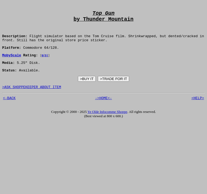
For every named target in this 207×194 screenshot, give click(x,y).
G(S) (45, 63)
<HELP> (197, 108)
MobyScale (11, 62)
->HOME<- (103, 108)
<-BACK (9, 108)
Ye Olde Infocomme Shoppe (107, 122)
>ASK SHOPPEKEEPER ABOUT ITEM (31, 96)
